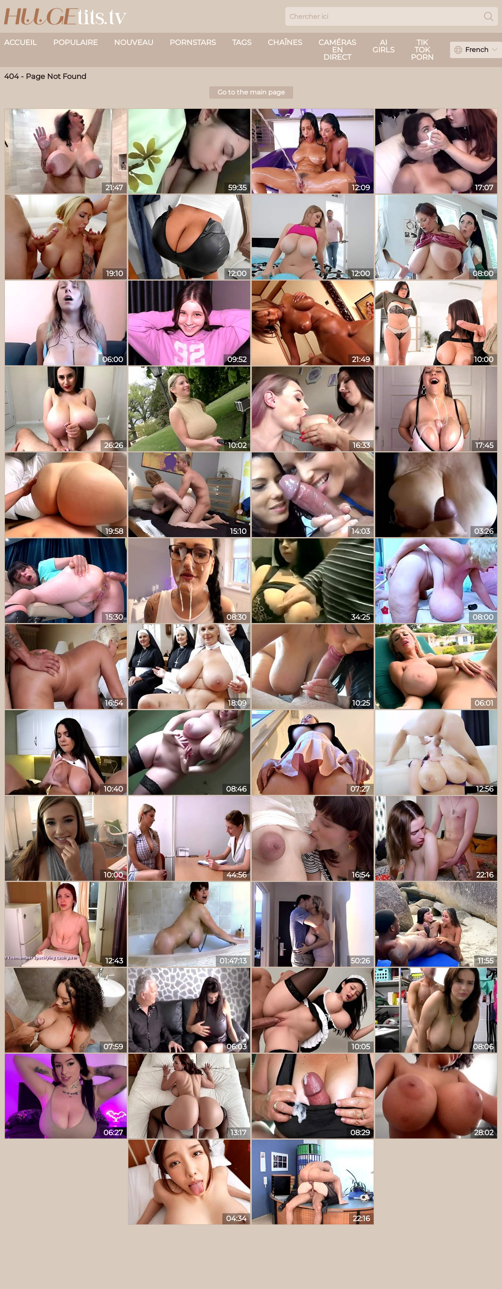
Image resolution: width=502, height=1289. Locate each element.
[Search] (489, 16)
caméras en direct (337, 50)
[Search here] (391, 16)
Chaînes (285, 42)
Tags (241, 42)
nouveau (133, 42)
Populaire (75, 42)
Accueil (20, 42)
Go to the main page (251, 92)
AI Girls (383, 46)
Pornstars (193, 42)
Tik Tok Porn (422, 50)
